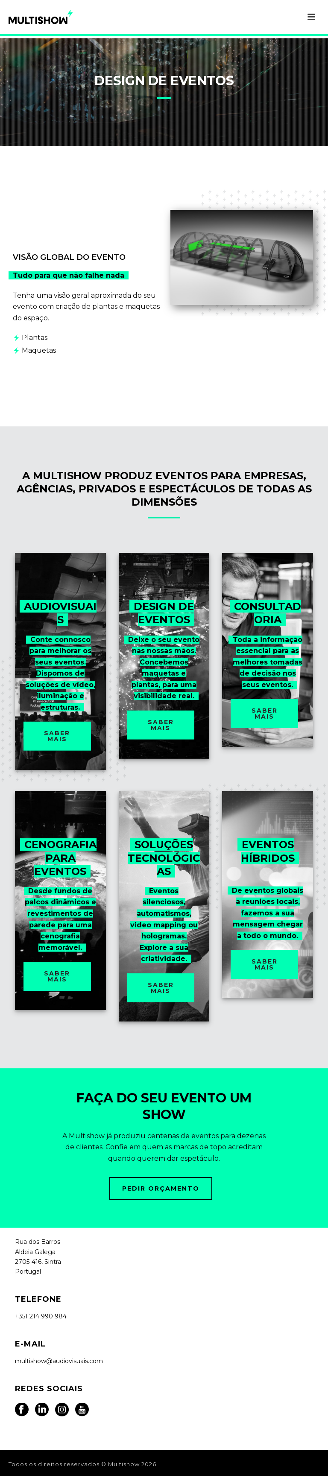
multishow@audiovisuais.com (59, 1361)
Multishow (124, 1464)
